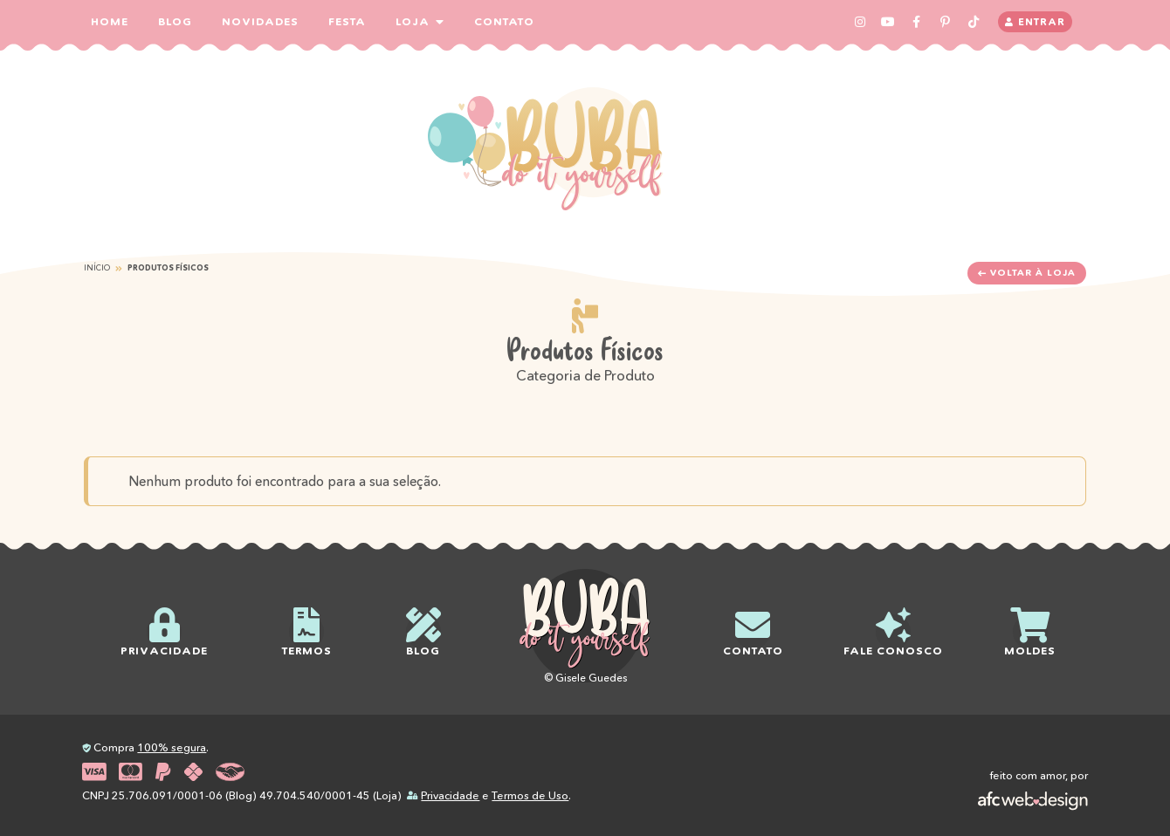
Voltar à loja (1026, 272)
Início (97, 267)
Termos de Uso (530, 795)
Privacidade (450, 795)
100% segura (171, 747)
